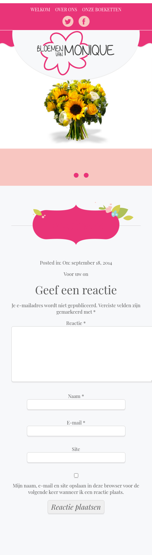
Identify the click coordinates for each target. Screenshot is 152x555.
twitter (67, 21)
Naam (76, 396)
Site (76, 449)
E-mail (76, 422)
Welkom (40, 9)
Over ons (66, 9)
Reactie (76, 323)
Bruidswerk (76, 224)
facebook (84, 21)
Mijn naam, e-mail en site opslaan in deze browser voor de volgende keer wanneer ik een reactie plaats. (76, 488)
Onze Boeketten (101, 9)
